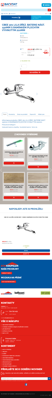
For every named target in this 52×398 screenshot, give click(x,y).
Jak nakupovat (6, 329)
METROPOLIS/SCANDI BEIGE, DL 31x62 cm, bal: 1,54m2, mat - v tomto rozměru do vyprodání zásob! (13, 186)
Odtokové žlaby (7, 364)
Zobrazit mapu (6, 273)
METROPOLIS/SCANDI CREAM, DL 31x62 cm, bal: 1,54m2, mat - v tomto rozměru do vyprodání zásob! (38, 186)
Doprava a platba (7, 331)
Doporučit (33, 114)
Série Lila (34, 127)
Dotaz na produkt (22, 114)
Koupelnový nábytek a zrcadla (11, 355)
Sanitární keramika (7, 357)
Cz (46, 13)
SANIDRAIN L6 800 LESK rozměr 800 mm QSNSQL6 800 (14, 152)
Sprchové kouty (7, 362)
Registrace (12, 13)
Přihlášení (4, 13)
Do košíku (35, 72)
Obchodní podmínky (8, 324)
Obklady (4, 351)
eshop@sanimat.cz (9, 317)
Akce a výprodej (6, 349)
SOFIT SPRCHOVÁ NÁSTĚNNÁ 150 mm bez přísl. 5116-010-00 (38, 156)
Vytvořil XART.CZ (45, 395)
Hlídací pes (41, 114)
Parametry (12, 114)
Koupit (26, 254)
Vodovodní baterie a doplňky (10, 127)
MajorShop (32, 394)
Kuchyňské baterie (25, 127)
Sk (48, 13)
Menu (46, 5)
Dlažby (4, 353)
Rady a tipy (5, 333)
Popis (4, 114)
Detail (26, 250)
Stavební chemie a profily (9, 366)
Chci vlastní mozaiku (8, 281)
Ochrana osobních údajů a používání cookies (15, 326)
